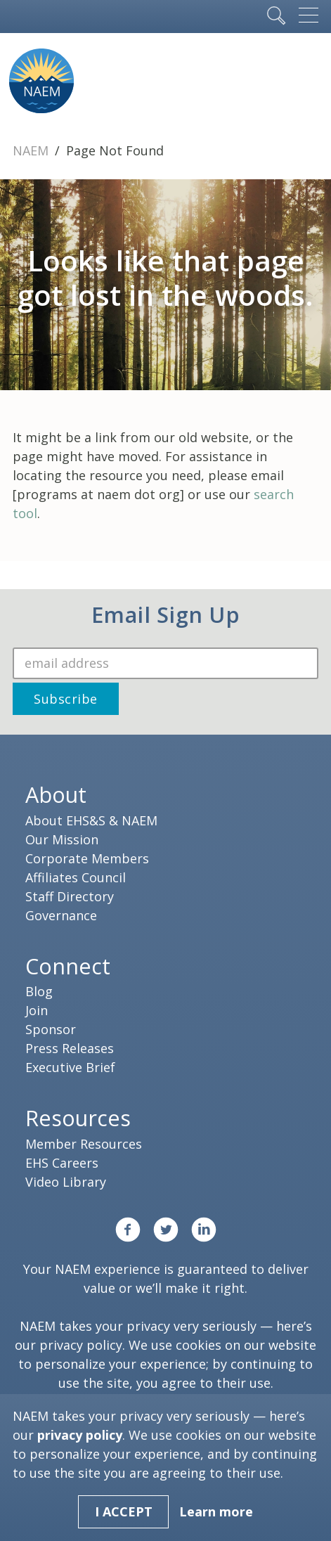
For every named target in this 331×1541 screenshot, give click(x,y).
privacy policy (80, 1344)
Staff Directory (69, 896)
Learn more (216, 1511)
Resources (78, 1118)
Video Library (65, 1181)
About (55, 794)
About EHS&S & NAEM (91, 820)
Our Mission (61, 839)
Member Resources (83, 1143)
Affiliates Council (75, 877)
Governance (61, 915)
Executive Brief (70, 1067)
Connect (67, 966)
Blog (39, 991)
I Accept (123, 1511)
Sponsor (50, 1029)
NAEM (32, 150)
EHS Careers (61, 1162)
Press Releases (69, 1048)
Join (36, 1010)
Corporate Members (87, 858)
